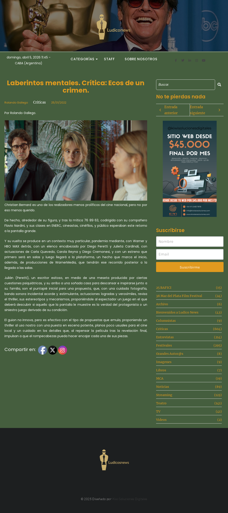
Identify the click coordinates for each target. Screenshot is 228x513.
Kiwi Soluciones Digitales (129, 499)
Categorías (84, 59)
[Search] (185, 84)
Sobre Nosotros (141, 59)
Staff (109, 59)
